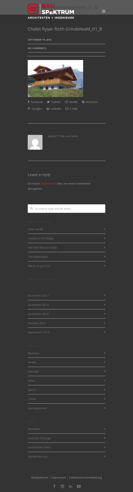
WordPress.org (37, 456)
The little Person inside (42, 247)
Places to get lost (39, 266)
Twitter (54, 102)
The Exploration (38, 256)
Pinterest (90, 102)
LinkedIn (54, 108)
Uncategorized (37, 408)
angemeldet (48, 183)
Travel (32, 399)
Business (33, 353)
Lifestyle (33, 371)
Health (32, 362)
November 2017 (38, 295)
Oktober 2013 (37, 323)
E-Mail (71, 108)
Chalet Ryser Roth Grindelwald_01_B (65, 29)
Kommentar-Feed (39, 447)
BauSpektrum (39, 477)
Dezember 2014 (38, 305)
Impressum (58, 477)
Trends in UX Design (41, 238)
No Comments (37, 48)
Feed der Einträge (39, 438)
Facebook (35, 102)
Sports (32, 390)
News (31, 380)
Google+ (35, 108)
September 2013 (39, 332)
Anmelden (34, 429)
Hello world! (35, 229)
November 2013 (38, 314)
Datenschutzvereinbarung (85, 477)
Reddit (71, 102)
